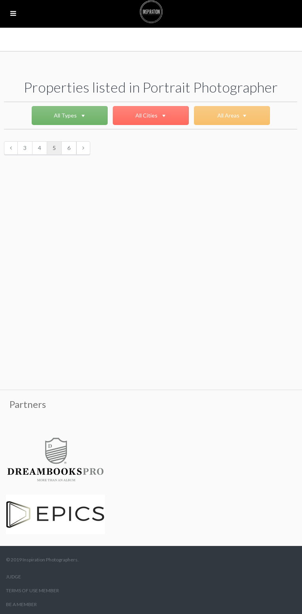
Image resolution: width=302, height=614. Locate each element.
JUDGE (13, 577)
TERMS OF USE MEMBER (32, 590)
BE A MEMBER (21, 604)
